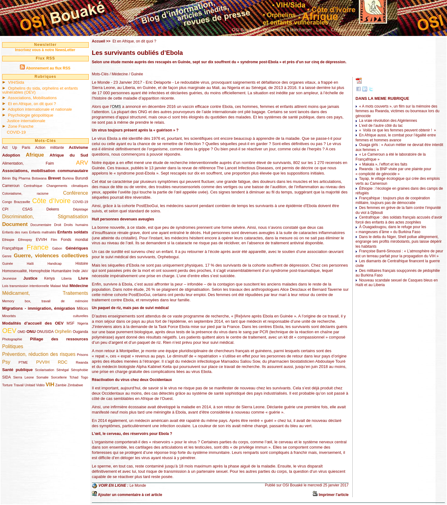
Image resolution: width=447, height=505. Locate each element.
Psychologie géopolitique (30, 115)
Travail (19, 385)
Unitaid (30, 385)
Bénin (6, 178)
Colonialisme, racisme (25, 193)
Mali (65, 286)
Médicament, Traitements (45, 293)
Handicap (54, 263)
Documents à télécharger (287, 29)
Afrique (35, 155)
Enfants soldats (72, 232)
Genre (6, 256)
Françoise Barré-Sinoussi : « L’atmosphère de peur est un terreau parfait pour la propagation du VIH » (399, 253)
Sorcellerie (59, 377)
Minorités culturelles (45, 316)
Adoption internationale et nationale (40, 109)
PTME (23, 362)
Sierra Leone (23, 377)
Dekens (53, 209)
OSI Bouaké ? (245, 29)
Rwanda (82, 362)
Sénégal (62, 370)
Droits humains (76, 225)
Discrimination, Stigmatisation (45, 216)
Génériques (76, 248)
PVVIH (42, 362)
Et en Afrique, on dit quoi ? (32, 103)
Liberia (66, 278)
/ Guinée (135, 74)
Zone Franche (21, 126)
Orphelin (63, 331)
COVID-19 (16, 132)
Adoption (11, 155)
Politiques (12, 346)
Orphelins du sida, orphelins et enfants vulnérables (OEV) (40, 90)
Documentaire (40, 225)
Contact (338, 29)
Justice (30, 278)
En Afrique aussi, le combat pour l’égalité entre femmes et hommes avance (395, 137)
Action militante (49, 147)
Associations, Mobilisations (32, 97)
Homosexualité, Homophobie (26, 271)
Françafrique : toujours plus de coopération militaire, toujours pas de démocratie (392, 200)
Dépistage (80, 209)
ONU (30, 331)
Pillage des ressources (59, 339)
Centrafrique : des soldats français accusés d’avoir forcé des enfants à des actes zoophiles (398, 219)
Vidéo (40, 385)
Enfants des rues (15, 232)
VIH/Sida (16, 82)
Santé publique (17, 369)
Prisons (82, 355)
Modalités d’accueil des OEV (33, 323)
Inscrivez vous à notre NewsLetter (45, 50)
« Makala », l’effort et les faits (383, 164)
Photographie (12, 339)
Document (15, 224)
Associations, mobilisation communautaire (45, 170)
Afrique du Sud (69, 155)
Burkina (68, 178)
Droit (57, 225)
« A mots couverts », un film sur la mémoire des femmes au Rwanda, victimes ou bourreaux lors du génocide (397, 111)
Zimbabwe (75, 385)
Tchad (73, 377)
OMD (21, 332)
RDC (62, 362)
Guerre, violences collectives (51, 256)
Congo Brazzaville (16, 202)
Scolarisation (44, 370)
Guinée (7, 263)
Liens (321, 29)
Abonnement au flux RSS (48, 68)
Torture (7, 385)
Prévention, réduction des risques (38, 354)
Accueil (98, 41)
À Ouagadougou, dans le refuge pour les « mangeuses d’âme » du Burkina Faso (390, 229)
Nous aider (360, 29)
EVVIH (41, 239)
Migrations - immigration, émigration (38, 308)
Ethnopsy (25, 239)
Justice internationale (26, 120)
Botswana (39, 178)
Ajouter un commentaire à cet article (130, 495)
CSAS (27, 209)
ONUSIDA (45, 332)
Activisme (78, 147)
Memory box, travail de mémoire (45, 301)
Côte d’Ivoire (51, 201)
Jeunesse (9, 278)
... (377, 29)
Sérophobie (79, 370)
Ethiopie (8, 239)
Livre (83, 278)
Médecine (79, 285)
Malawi (55, 286)
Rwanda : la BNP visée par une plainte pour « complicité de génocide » (393, 171)
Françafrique (12, 248)
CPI (5, 209)
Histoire (81, 263)
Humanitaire (61, 271)
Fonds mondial (74, 239)
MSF (70, 323)
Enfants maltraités (42, 232)
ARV (82, 162)
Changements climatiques (67, 186)
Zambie (60, 385)
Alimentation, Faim (28, 163)
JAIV (84, 271)
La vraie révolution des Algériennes (388, 120)
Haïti (30, 263)
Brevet (54, 178)
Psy (6, 362)
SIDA (6, 377)
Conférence (75, 193)
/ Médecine (118, 74)
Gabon (57, 248)
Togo (84, 377)
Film (54, 239)
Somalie (42, 377)
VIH (50, 385)
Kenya (49, 278)
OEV (9, 330)
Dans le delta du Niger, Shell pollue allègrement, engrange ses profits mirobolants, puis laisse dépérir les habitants (398, 242)
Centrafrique (33, 186)
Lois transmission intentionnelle (25, 286)
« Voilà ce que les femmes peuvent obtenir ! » (397, 130)
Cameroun (11, 186)
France (38, 247)
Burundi (81, 178)
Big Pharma (21, 178)
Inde (76, 271)
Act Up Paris (16, 147)
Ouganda (80, 332)
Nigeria (83, 323)
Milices (82, 308)
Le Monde (137, 485)
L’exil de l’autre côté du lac (381, 125)
